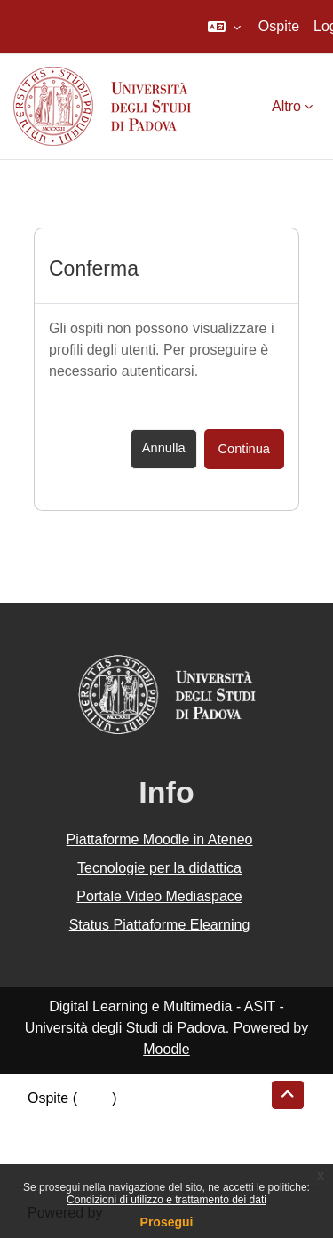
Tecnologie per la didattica (159, 867)
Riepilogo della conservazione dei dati (147, 1119)
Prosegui (167, 1222)
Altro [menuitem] (286, 106)
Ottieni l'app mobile (88, 1162)
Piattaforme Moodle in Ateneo (160, 839)
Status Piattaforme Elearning (159, 924)
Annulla (164, 448)
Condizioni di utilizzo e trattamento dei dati (166, 1200)
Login (94, 1098)
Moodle (166, 1049)
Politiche (54, 1140)
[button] (224, 26)
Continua (244, 449)
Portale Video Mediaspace (159, 896)
